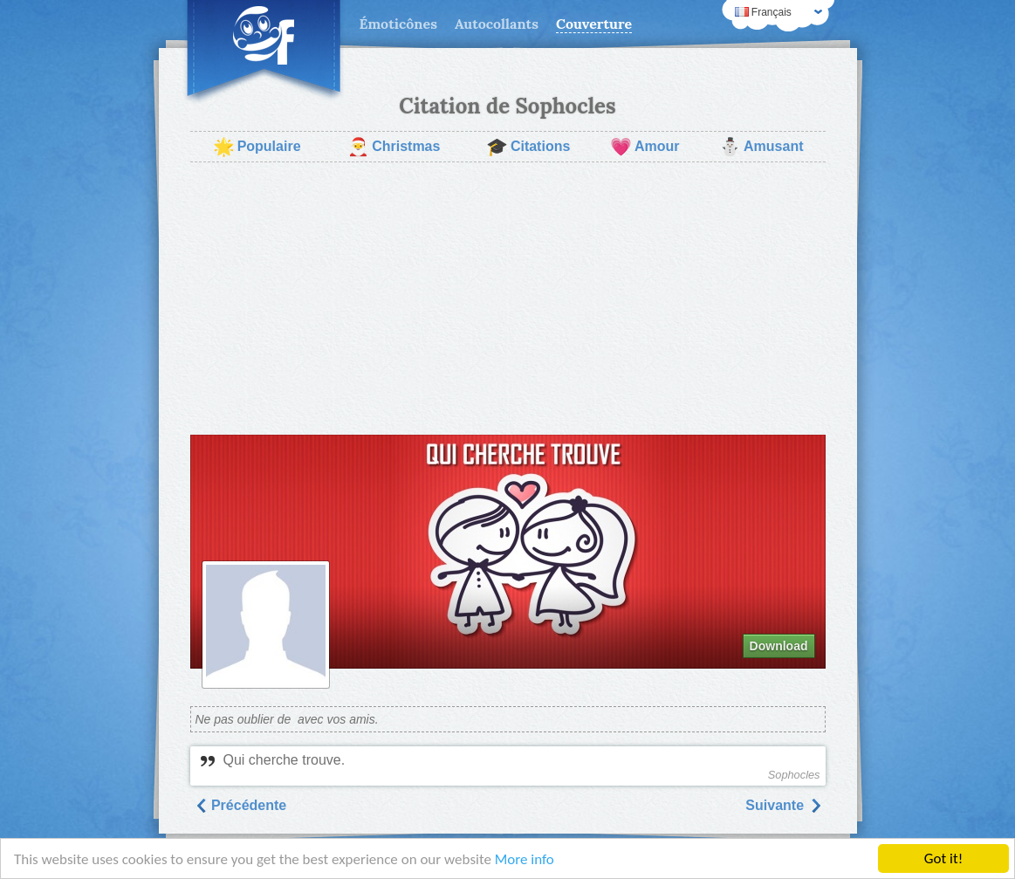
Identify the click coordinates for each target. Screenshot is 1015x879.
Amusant (761, 146)
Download (779, 646)
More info (524, 859)
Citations (528, 146)
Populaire (257, 146)
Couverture (594, 23)
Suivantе (783, 805)
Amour (645, 146)
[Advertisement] (508, 298)
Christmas (393, 146)
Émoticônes (398, 23)
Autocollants (496, 23)
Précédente (240, 805)
